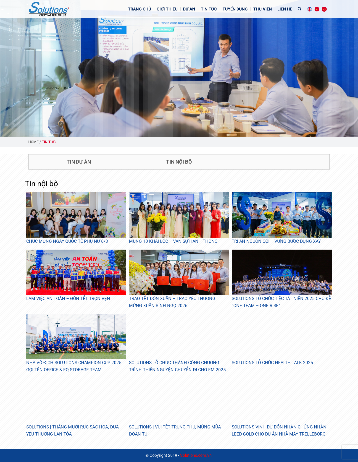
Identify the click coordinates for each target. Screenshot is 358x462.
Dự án (189, 9)
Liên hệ (284, 9)
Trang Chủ (139, 9)
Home (33, 142)
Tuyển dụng (235, 9)
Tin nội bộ (179, 162)
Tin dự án (79, 162)
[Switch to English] (309, 9)
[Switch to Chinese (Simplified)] (324, 9)
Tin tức (209, 9)
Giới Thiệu (167, 9)
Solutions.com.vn (196, 455)
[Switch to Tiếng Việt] (317, 9)
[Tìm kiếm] (299, 9)
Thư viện (262, 9)
